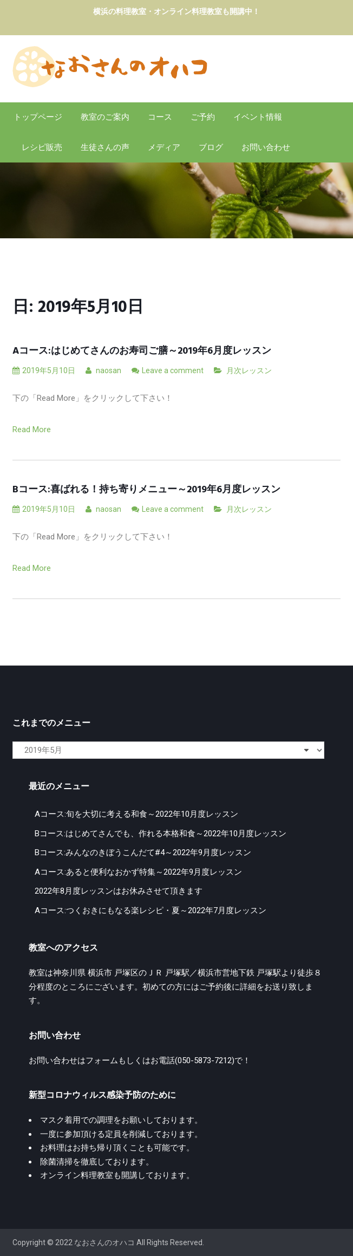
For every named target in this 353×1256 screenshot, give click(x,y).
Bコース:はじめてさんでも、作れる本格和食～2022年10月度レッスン (160, 833)
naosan (103, 370)
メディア (164, 147)
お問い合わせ (265, 147)
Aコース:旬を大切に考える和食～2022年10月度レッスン (136, 814)
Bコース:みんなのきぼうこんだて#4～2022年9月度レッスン (143, 852)
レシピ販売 (42, 147)
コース (160, 117)
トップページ (38, 117)
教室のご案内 (105, 117)
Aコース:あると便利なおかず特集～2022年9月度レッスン (138, 872)
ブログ (211, 147)
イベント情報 (257, 117)
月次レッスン (249, 370)
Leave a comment (173, 370)
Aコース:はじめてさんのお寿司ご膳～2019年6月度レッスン (141, 351)
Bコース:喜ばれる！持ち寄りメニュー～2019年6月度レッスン (146, 490)
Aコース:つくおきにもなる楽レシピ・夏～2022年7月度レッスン (150, 910)
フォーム (102, 1060)
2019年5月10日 (43, 370)
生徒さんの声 (105, 147)
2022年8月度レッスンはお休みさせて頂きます (118, 891)
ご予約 (203, 117)
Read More (31, 429)
